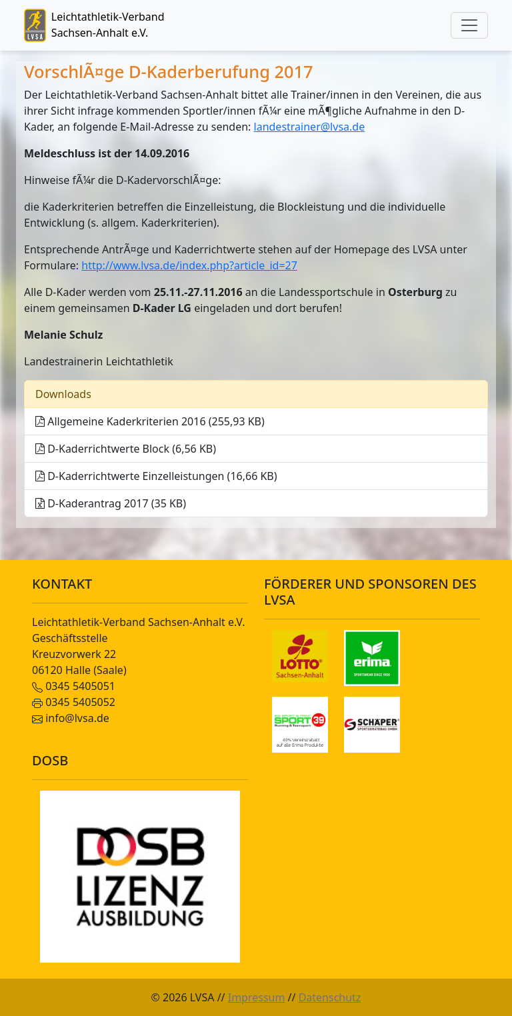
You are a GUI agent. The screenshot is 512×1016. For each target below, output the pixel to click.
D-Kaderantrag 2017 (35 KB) (110, 503)
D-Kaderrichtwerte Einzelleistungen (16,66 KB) (156, 476)
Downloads (63, 394)
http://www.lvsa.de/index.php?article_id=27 (189, 265)
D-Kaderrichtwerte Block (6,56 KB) (125, 448)
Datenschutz (330, 997)
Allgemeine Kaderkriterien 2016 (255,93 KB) (150, 421)
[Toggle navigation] (469, 25)
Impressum (256, 997)
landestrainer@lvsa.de (309, 126)
